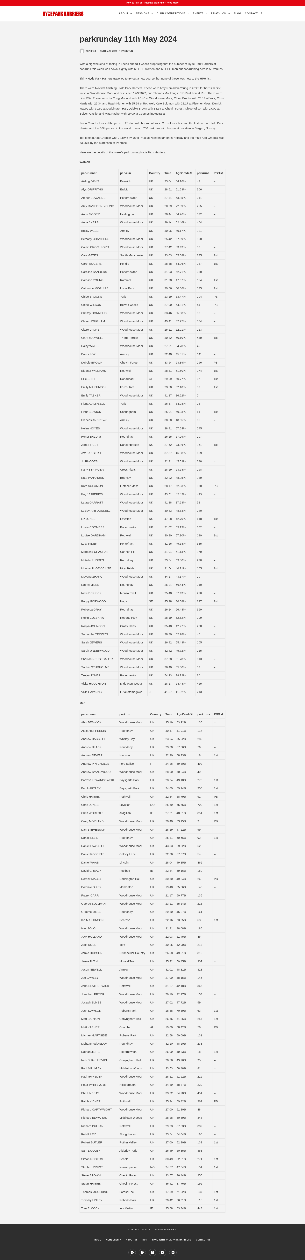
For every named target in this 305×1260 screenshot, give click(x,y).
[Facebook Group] (142, 1252)
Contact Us (253, 13)
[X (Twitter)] (163, 1252)
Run (144, 1240)
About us (132, 1240)
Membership (113, 1240)
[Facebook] (132, 1252)
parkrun (127, 51)
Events (201, 13)
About (126, 13)
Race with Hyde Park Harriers (171, 1240)
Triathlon (221, 13)
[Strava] (152, 1252)
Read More (173, 2)
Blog (237, 13)
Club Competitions (174, 13)
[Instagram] (173, 1252)
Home (97, 1240)
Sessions (145, 13)
